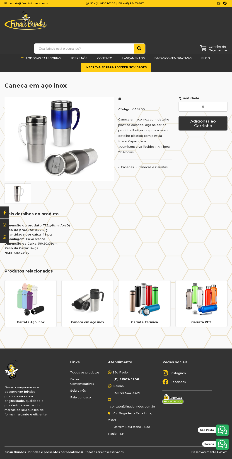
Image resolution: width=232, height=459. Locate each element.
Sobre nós (78, 390)
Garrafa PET (201, 322)
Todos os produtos (84, 372)
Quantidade (189, 98)
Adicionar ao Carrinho (203, 123)
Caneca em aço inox (87, 322)
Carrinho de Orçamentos (218, 48)
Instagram (178, 373)
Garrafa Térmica (144, 322)
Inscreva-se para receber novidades (116, 67)
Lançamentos (133, 58)
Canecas (127, 167)
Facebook (178, 382)
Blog (205, 58)
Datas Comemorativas (173, 58)
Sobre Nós (78, 58)
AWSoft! (222, 452)
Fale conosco (80, 397)
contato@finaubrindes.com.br (132, 406)
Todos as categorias (43, 58)
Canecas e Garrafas (153, 167)
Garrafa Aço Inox (31, 322)
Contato (104, 58)
